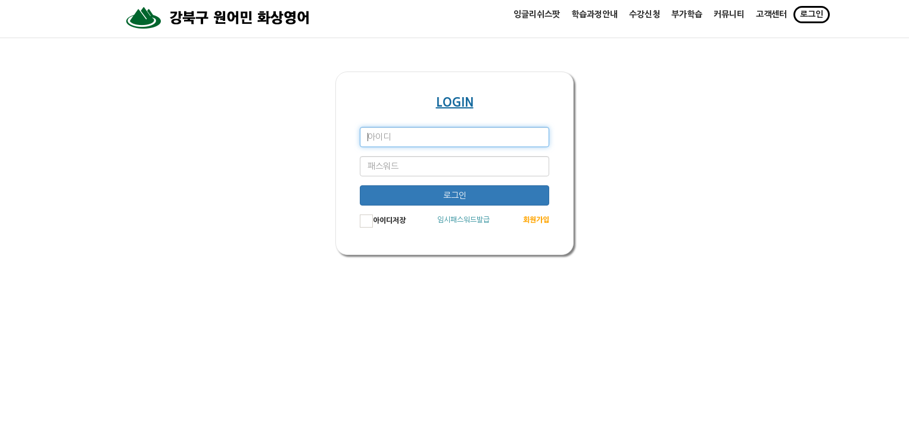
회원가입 (536, 219)
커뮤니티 (729, 20)
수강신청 (644, 20)
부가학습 (686, 20)
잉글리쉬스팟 (536, 20)
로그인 (811, 20)
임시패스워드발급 (463, 219)
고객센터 (771, 20)
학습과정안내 (594, 20)
